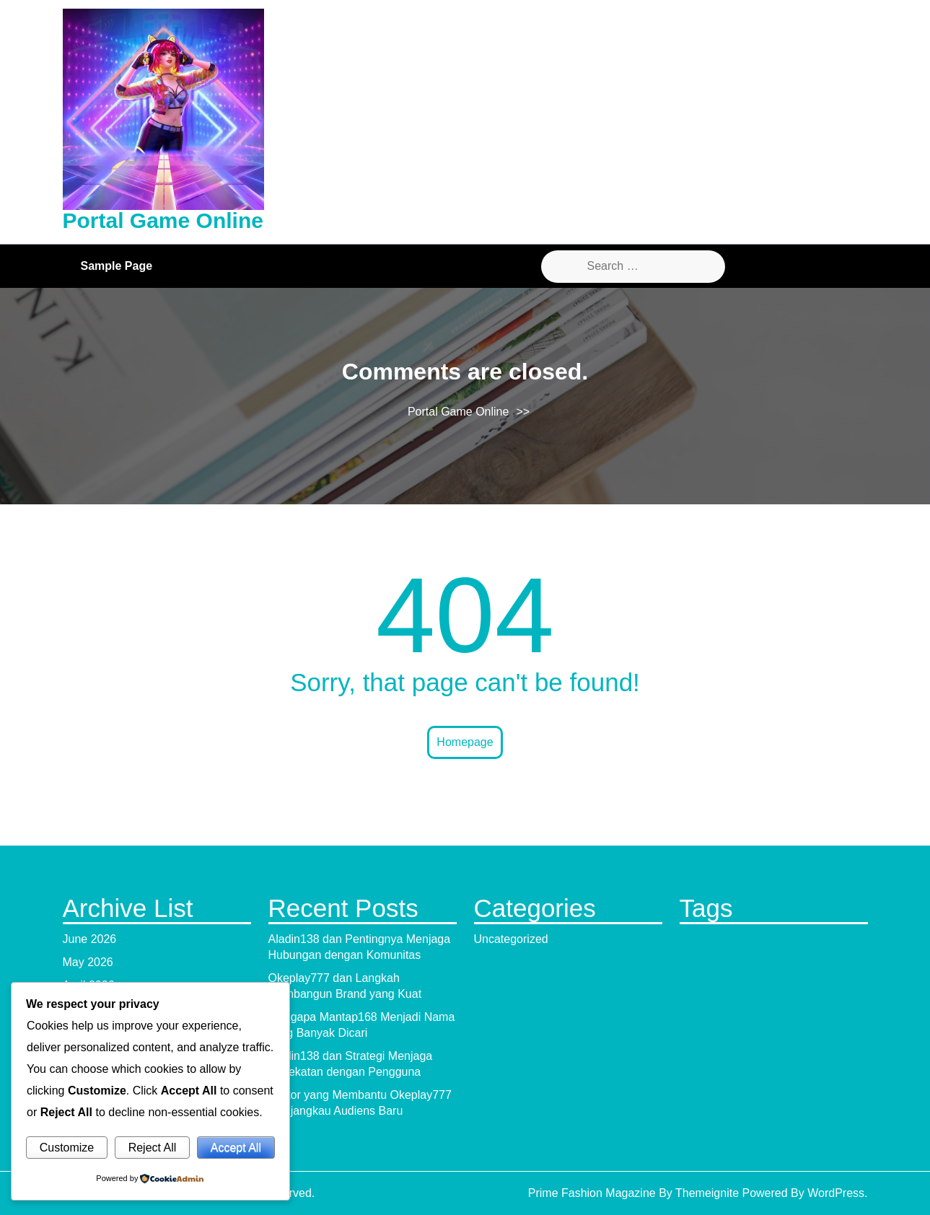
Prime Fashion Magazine (592, 1193)
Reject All (152, 1147)
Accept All (236, 1147)
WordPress (835, 1193)
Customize (67, 1147)
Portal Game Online (163, 220)
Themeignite (707, 1193)
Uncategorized (511, 939)
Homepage (465, 742)
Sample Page (117, 266)
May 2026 (88, 962)
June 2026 (90, 939)
